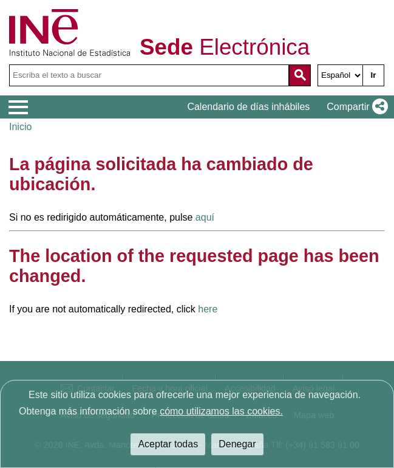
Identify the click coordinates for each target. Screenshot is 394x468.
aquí (204, 217)
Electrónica (225, 47)
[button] (355, 107)
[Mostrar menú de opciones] (18, 108)
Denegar (237, 444)
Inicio (20, 127)
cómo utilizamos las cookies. (221, 411)
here (207, 309)
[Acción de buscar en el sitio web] (300, 75)
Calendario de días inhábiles (248, 107)
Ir (373, 75)
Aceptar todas (168, 444)
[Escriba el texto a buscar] (149, 75)
